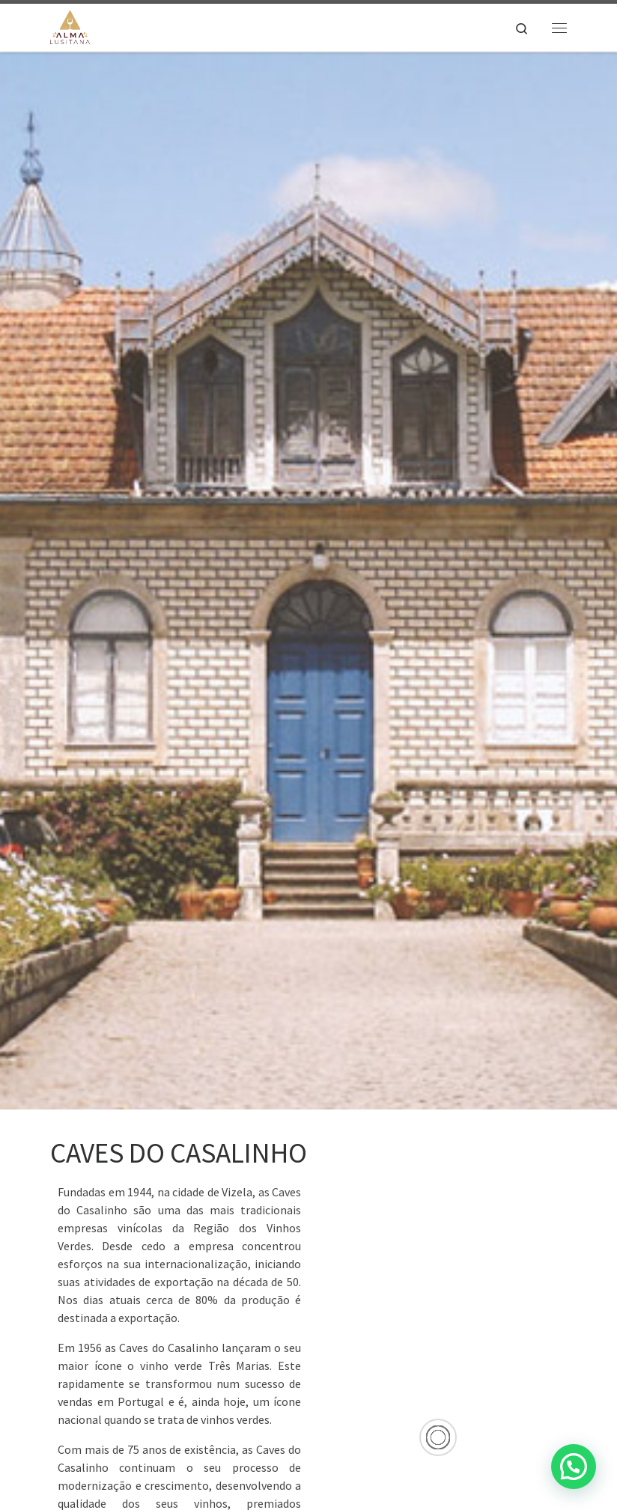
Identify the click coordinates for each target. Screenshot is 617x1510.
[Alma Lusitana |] (70, 25)
